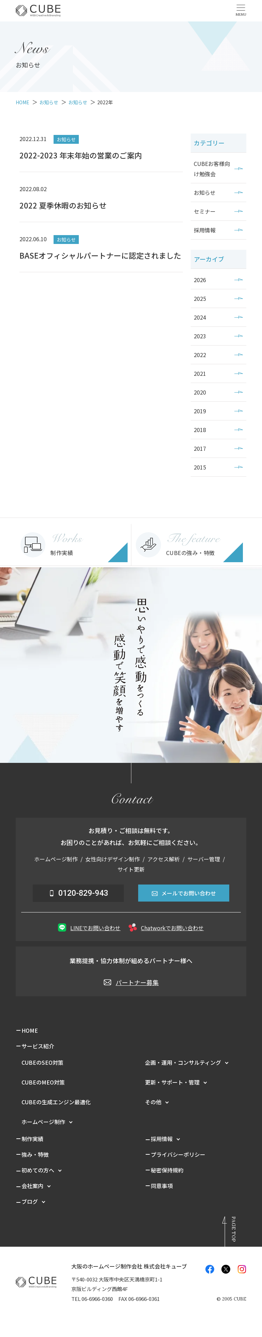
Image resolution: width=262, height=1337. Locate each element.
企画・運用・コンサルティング (183, 1062)
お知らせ (205, 192)
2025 (200, 298)
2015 (200, 467)
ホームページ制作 (43, 1122)
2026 (200, 280)
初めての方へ (37, 1170)
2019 (200, 411)
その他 (153, 1102)
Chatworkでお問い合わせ (166, 927)
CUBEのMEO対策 (43, 1082)
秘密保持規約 (167, 1170)
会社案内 (32, 1186)
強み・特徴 (35, 1154)
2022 (200, 355)
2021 (200, 373)
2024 (200, 317)
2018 (200, 430)
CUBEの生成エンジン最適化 (56, 1102)
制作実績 (32, 1139)
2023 (200, 336)
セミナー (205, 211)
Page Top (234, 1229)
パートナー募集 (131, 982)
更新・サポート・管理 (172, 1082)
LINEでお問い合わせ (89, 927)
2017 (200, 448)
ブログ (29, 1201)
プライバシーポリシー (178, 1154)
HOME (29, 1030)
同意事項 (162, 1186)
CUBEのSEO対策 (42, 1062)
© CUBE (231, 1299)
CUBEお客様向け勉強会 (212, 168)
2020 (200, 392)
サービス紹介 (37, 1046)
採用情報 (205, 230)
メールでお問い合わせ (183, 893)
